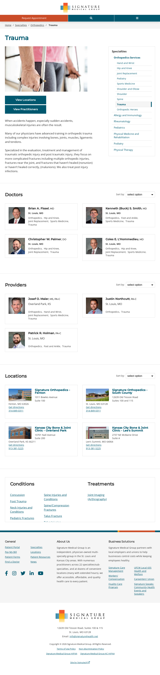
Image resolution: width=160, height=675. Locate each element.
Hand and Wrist (125, 63)
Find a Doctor (12, 561)
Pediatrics (119, 127)
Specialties (119, 51)
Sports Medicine (126, 83)
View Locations (26, 99)
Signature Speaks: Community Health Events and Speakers (144, 589)
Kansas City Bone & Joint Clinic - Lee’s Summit (130, 429)
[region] (80, 499)
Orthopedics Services (127, 57)
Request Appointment (34, 18)
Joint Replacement (127, 73)
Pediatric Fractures (22, 518)
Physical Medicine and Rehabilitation (126, 135)
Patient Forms (12, 557)
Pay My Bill (11, 552)
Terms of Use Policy (66, 648)
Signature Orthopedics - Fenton (52, 391)
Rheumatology (122, 121)
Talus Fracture (53, 516)
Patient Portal (12, 547)
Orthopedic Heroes (127, 109)
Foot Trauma (18, 501)
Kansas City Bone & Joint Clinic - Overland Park (53, 429)
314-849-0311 (16, 410)
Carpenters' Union (144, 579)
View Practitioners (25, 109)
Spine (120, 99)
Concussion (17, 495)
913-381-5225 (16, 448)
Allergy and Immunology (128, 115)
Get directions (16, 407)
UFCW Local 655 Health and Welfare (142, 571)
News (34, 561)
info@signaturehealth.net (84, 636)
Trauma (121, 104)
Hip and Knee (124, 68)
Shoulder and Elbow (128, 88)
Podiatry (121, 78)
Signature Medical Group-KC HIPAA (97, 653)
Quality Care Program (115, 585)
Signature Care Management (117, 569)
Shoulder (122, 94)
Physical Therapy (123, 149)
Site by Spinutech (80, 662)
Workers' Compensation (117, 577)
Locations (36, 552)
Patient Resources (40, 557)
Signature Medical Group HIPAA (61, 653)
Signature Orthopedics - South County (129, 391)
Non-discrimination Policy (91, 648)
